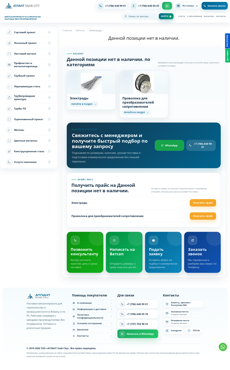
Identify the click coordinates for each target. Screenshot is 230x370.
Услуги (181, 16)
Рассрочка (227, 41)
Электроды (79, 203)
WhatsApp (169, 145)
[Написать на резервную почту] (177, 321)
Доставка (227, 55)
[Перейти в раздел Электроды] (91, 90)
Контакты (221, 16)
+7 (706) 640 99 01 (200, 145)
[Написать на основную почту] (176, 313)
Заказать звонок (215, 5)
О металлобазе (194, 16)
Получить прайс (203, 202)
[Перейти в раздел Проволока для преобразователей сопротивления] (143, 94)
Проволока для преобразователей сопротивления (107, 216)
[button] (186, 6)
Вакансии (209, 16)
